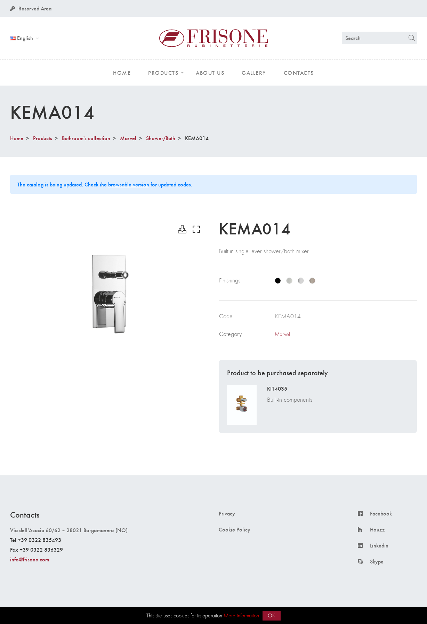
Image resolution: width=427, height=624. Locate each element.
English (22, 37)
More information (241, 615)
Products (42, 138)
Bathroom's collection (86, 138)
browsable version (128, 184)
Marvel (128, 138)
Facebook (381, 513)
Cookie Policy (234, 529)
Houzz (377, 529)
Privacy (227, 513)
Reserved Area (30, 8)
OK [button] (271, 615)
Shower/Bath (160, 138)
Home (16, 138)
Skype (377, 561)
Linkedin (379, 545)
